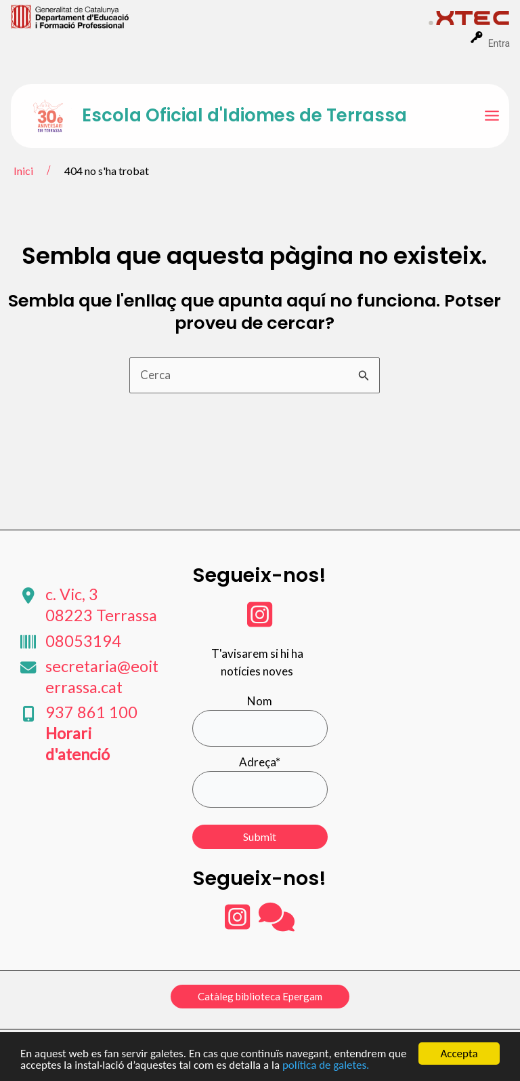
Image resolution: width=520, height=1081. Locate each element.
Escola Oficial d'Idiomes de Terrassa (244, 115)
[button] (260, 996)
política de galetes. (325, 1066)
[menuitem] (220, 15)
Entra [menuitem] (499, 43)
